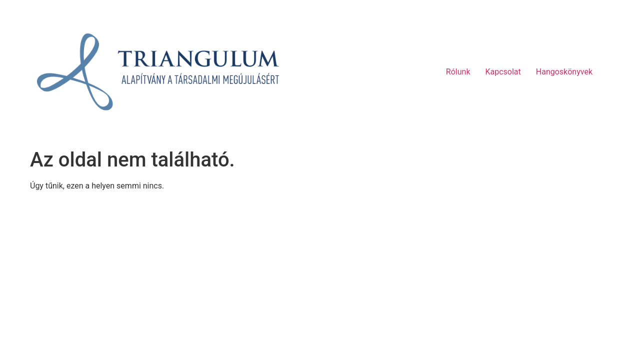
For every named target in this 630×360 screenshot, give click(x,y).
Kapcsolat (502, 71)
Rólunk (458, 71)
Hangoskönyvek (564, 71)
